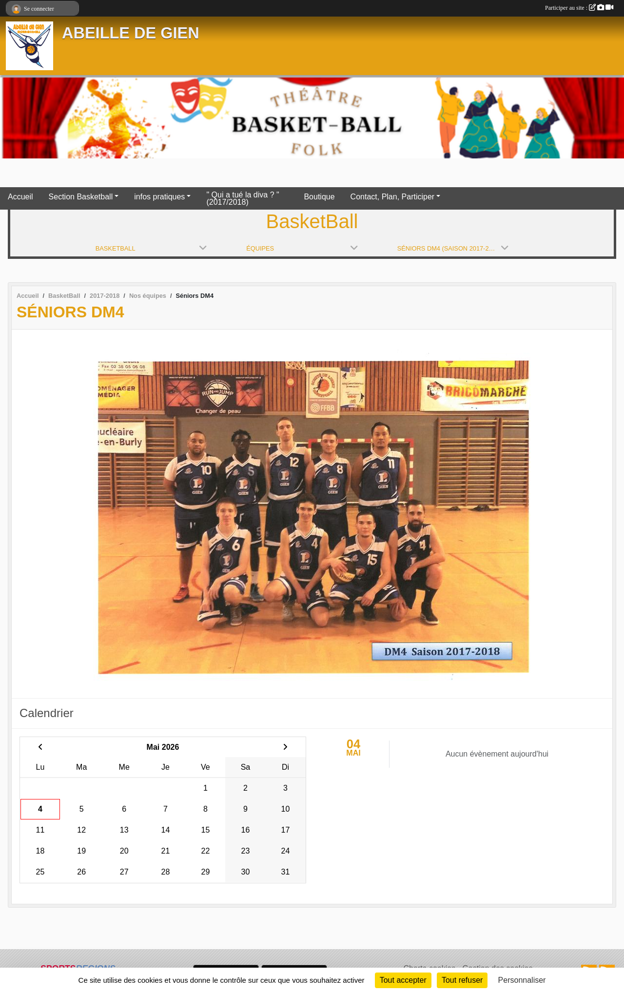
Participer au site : (579, 7)
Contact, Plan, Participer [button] (393, 197)
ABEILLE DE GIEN (130, 33)
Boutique (319, 197)
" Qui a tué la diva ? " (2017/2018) (242, 198)
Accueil (20, 197)
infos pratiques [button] (159, 197)
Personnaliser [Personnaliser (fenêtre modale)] (522, 980)
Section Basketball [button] (81, 197)
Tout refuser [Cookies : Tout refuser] (462, 980)
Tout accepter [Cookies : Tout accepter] (403, 980)
